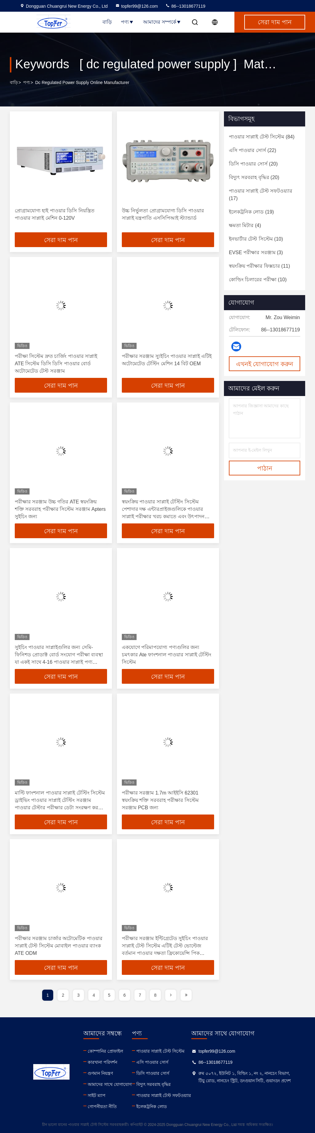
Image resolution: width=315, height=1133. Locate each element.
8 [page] (155, 995)
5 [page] (109, 995)
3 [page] (78, 995)
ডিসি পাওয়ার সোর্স (152, 1073)
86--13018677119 (185, 6)
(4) (245, 225)
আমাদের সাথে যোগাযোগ (110, 1084)
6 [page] (124, 995)
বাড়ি (107, 22)
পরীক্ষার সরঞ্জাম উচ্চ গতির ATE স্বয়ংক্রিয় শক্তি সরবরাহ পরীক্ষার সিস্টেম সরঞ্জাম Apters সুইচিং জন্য (60, 509)
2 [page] (63, 995)
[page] (170, 995)
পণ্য (127, 22)
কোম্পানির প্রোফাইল (105, 1051)
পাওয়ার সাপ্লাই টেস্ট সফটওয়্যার (163, 1095)
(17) (260, 194)
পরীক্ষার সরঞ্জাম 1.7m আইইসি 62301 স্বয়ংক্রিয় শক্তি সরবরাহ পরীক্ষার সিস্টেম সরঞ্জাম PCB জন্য (160, 800)
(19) (251, 211)
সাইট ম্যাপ (97, 1095)
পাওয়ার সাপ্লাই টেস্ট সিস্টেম (160, 1051)
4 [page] (94, 995)
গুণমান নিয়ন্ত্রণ (100, 1073)
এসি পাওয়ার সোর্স (152, 1062)
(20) (253, 163)
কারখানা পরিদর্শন (102, 1062)
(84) (261, 136)
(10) (256, 239)
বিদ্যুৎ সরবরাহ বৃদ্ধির (153, 1084)
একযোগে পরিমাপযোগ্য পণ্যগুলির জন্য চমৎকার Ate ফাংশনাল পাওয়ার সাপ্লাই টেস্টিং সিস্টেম (166, 655)
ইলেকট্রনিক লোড (151, 1106)
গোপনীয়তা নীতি (102, 1106)
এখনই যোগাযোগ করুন (264, 364)
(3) (256, 252)
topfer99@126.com (136, 6)
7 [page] (140, 995)
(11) (259, 266)
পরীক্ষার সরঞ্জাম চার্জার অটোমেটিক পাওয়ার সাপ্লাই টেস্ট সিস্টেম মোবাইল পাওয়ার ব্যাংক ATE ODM (58, 946)
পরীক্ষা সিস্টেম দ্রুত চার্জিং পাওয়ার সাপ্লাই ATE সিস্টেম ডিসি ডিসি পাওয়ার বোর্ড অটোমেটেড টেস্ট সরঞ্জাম (56, 364)
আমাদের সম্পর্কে (162, 22)
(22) (252, 150)
